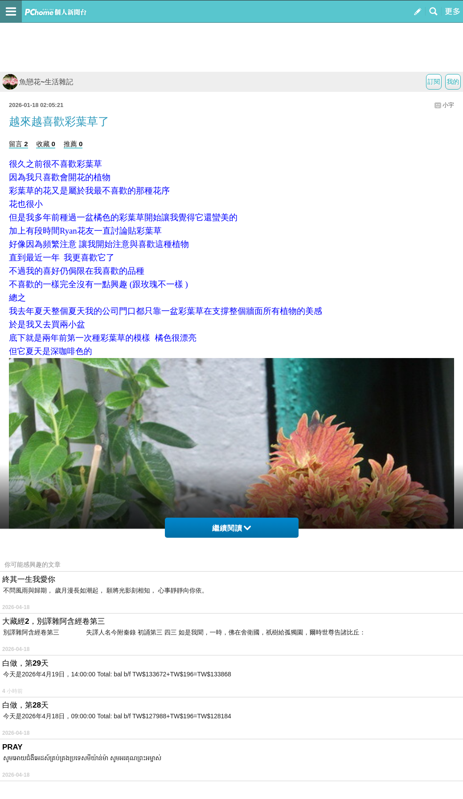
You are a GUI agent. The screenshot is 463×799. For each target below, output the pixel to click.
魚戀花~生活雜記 (37, 82)
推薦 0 (73, 144)
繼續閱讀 (231, 528)
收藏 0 (45, 144)
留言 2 (18, 144)
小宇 (448, 105)
